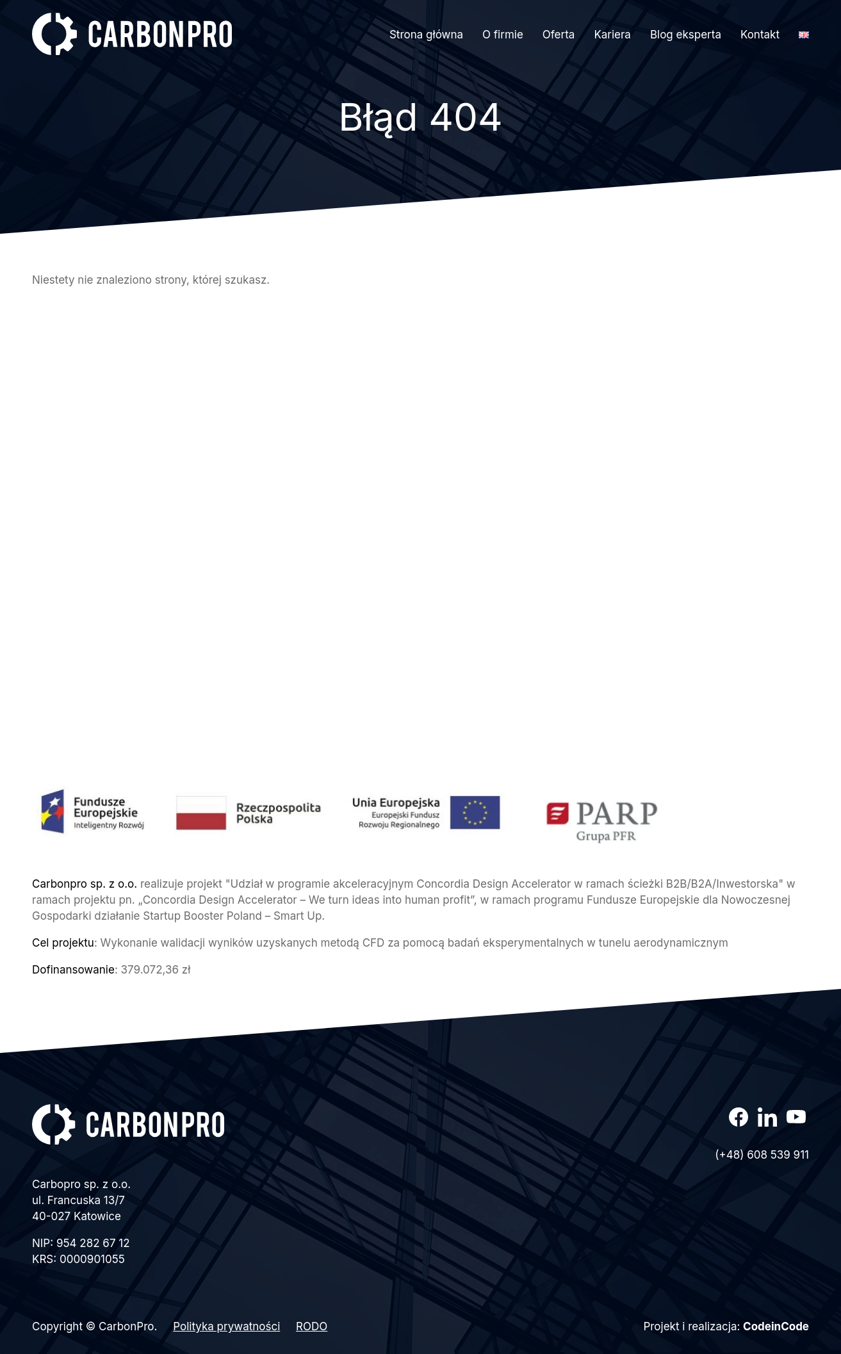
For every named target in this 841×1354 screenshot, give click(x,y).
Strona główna (426, 34)
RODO (311, 1326)
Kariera (612, 34)
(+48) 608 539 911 (762, 1154)
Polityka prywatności (226, 1326)
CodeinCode (776, 1326)
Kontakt (760, 34)
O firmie (502, 34)
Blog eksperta (685, 34)
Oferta (559, 34)
